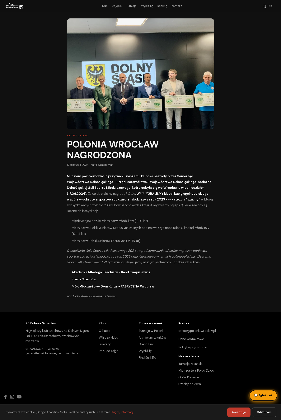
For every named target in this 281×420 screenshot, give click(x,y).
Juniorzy (105, 344)
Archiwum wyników (152, 337)
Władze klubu (108, 337)
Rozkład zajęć (108, 351)
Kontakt (177, 6)
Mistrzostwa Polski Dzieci (196, 370)
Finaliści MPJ (147, 357)
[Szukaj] (268, 6)
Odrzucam (264, 412)
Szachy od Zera (189, 384)
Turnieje (131, 6)
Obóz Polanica (188, 377)
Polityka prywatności (193, 347)
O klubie (104, 331)
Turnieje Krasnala (190, 364)
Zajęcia (117, 6)
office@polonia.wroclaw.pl (197, 331)
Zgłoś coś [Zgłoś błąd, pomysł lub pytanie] (263, 395)
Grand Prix (146, 344)
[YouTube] (19, 396)
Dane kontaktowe (191, 339)
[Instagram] (12, 396)
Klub (105, 6)
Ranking (162, 6)
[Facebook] (5, 396)
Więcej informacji (122, 412)
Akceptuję (239, 412)
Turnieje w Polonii (151, 331)
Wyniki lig (147, 6)
